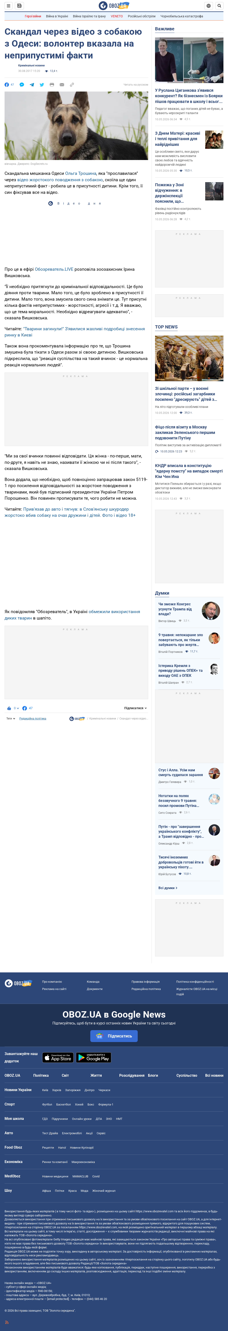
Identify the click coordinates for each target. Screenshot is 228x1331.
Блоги (153, 1075)
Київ (45, 1090)
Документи (95, 989)
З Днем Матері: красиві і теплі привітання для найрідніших (177, 139)
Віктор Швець (167, 621)
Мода (84, 1190)
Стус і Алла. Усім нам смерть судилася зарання (180, 772)
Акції (89, 1133)
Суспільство (186, 1075)
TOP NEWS (166, 327)
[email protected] (58, 1299)
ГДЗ (45, 1119)
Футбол (47, 1104)
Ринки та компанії (54, 1162)
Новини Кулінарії (81, 1147)
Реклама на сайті (54, 989)
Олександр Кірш (168, 843)
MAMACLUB (80, 1176)
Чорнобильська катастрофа (182, 16)
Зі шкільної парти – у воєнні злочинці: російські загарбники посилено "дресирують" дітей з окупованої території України (185, 394)
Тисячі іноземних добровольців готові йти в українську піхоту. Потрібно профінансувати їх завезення (181, 862)
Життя (96, 1075)
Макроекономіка (83, 1162)
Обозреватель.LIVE (54, 269)
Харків (56, 1090)
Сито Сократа (167, 812)
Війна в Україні (57, 16)
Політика (41, 1075)
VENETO (117, 16)
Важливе (164, 29)
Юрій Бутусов (167, 874)
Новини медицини (55, 1176)
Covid (95, 1176)
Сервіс (101, 1133)
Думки (162, 593)
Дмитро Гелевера (169, 782)
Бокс (91, 1104)
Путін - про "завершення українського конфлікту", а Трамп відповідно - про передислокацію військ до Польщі (180, 831)
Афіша (46, 1190)
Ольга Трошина (80, 173)
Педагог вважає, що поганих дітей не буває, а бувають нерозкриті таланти (189, 111)
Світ (65, 1075)
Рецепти (48, 1147)
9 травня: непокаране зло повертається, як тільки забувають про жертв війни (180, 640)
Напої (62, 1147)
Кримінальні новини (31, 65)
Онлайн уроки (82, 1119)
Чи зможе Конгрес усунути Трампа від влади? (175, 609)
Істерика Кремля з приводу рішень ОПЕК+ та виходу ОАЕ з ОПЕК (180, 671)
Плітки (59, 1190)
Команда (93, 981)
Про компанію (52, 981)
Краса (72, 1190)
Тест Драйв (50, 1133)
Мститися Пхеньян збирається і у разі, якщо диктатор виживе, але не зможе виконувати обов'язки (188, 488)
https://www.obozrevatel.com (155, 1211)
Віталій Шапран (168, 682)
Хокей (79, 1104)
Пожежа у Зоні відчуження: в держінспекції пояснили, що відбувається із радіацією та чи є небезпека (171, 193)
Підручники (60, 1119)
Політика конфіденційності (195, 981)
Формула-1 (105, 1104)
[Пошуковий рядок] (219, 5)
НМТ (119, 1119)
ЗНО (109, 1119)
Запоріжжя (72, 1090)
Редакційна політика (32, 718)
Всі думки (166, 888)
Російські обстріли (141, 16)
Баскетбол (63, 1104)
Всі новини (214, 1075)
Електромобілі (72, 1133)
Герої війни (33, 16)
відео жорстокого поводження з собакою (60, 179)
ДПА (99, 1119)
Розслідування (132, 1075)
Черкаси (104, 1090)
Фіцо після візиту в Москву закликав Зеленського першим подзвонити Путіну (185, 433)
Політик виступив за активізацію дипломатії (188, 445)
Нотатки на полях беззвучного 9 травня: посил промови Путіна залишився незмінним (177, 801)
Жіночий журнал (104, 1190)
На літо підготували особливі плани (181, 407)
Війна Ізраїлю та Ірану (89, 16)
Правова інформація (146, 981)
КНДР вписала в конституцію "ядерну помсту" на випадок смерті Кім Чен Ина (189, 471)
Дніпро (89, 1090)
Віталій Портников (170, 652)
